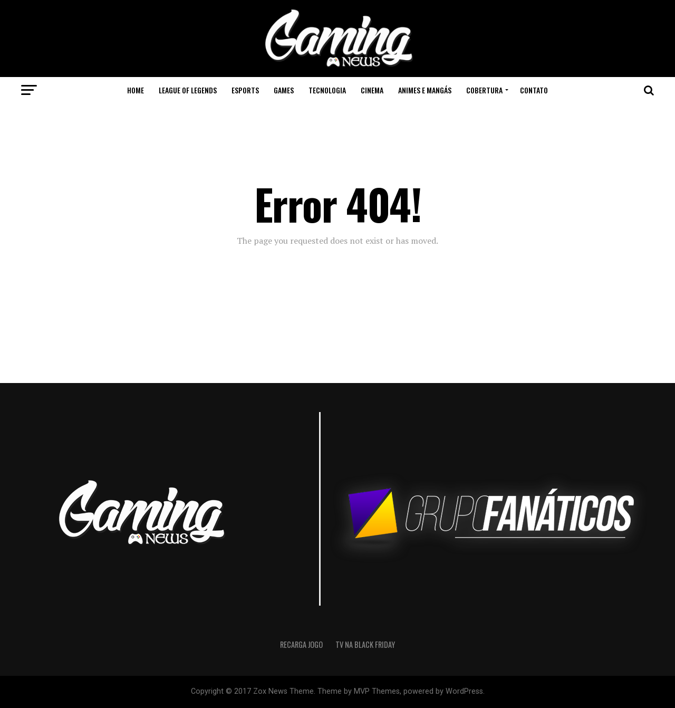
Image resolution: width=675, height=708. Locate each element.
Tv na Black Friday (365, 644)
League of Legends (188, 89)
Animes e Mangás (424, 89)
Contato (534, 89)
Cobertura (484, 89)
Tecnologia (327, 89)
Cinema (372, 89)
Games (284, 89)
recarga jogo (301, 644)
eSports (245, 89)
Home (135, 89)
